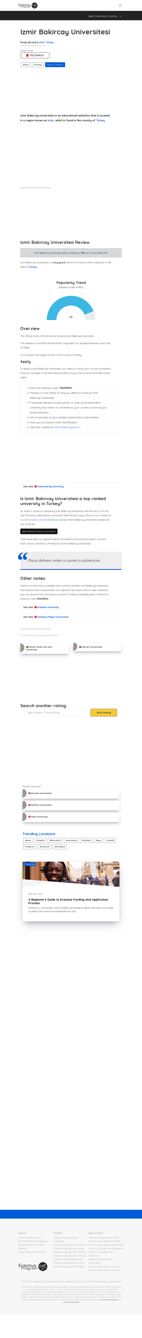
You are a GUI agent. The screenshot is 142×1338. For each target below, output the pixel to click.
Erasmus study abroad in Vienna (69, 1252)
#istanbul (86, 840)
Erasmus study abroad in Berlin (68, 1248)
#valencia (29, 846)
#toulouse (44, 846)
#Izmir (26, 64)
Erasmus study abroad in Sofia (68, 1263)
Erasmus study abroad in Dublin (69, 1266)
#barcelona (55, 840)
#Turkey (38, 64)
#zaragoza (60, 846)
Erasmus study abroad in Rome (104, 1270)
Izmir (42, 42)
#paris (28, 840)
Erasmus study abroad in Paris (104, 1237)
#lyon (98, 840)
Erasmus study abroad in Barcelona (106, 1245)
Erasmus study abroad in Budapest (106, 1248)
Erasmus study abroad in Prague (69, 1255)
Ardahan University (46, 607)
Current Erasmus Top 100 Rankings (39, 519)
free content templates (108, 1299)
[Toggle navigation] (120, 5)
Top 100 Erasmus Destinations (32, 1241)
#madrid (40, 840)
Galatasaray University (49, 486)
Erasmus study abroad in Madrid (105, 1241)
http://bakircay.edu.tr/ (67, 427)
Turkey (50, 42)
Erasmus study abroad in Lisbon (104, 1266)
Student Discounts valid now (32, 1252)
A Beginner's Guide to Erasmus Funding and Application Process (68, 901)
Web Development (72, 1302)
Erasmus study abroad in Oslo (68, 1259)
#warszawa (71, 840)
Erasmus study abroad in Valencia (70, 1245)
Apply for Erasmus (55, 64)
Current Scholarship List (29, 1237)
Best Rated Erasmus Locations (39, 531)
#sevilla (110, 840)
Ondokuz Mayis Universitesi (51, 616)
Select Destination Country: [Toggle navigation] (105, 16)
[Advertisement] (71, 89)
